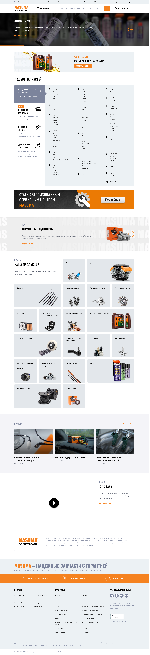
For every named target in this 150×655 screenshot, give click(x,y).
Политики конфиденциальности (59, 643)
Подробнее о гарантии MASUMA (92, 570)
